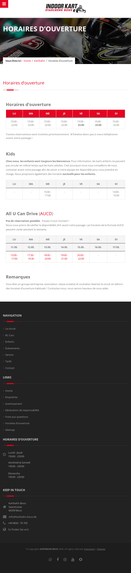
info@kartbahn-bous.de (22, 517)
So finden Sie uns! (18, 529)
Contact (9, 368)
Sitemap (10, 430)
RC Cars (9, 335)
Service (9, 354)
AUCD (46, 213)
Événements (12, 348)
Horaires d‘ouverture (17, 423)
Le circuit (10, 328)
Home (27, 60)
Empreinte (11, 397)
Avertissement (13, 403)
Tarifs (8, 361)
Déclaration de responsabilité (22, 410)
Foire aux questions (16, 417)
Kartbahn (39, 60)
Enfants (9, 341)
